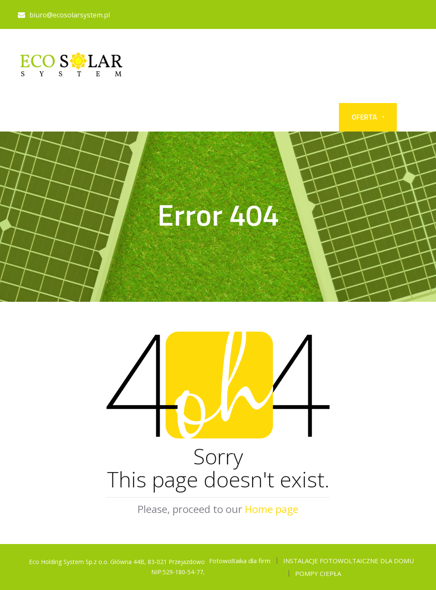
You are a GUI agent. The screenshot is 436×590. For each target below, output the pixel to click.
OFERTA (364, 117)
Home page (271, 509)
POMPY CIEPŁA (318, 573)
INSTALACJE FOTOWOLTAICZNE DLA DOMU (348, 560)
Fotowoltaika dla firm (239, 560)
